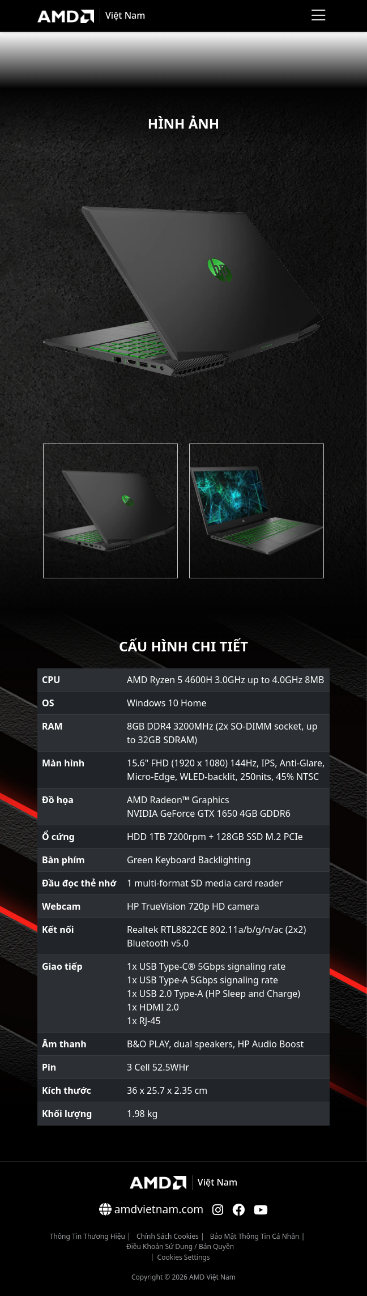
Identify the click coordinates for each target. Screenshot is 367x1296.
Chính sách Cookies (167, 1236)
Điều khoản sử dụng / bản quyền (180, 1246)
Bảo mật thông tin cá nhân (255, 1236)
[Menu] (318, 16)
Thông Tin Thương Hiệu (87, 1236)
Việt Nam (125, 15)
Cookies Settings (183, 1257)
